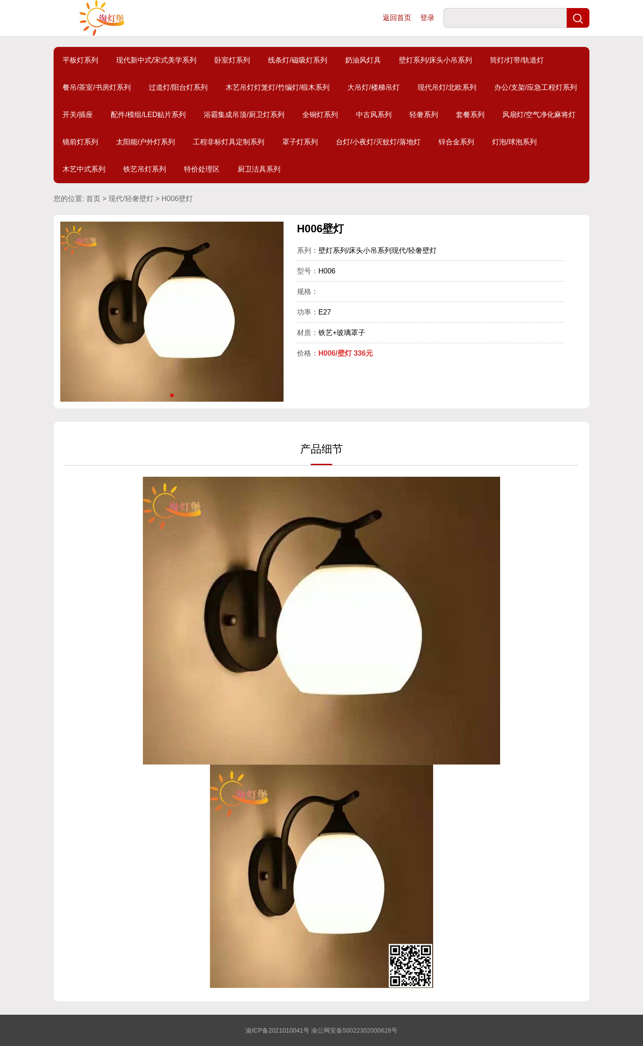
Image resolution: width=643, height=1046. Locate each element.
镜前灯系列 (80, 142)
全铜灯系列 (320, 114)
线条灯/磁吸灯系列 (297, 60)
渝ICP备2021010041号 (277, 1030)
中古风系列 (374, 114)
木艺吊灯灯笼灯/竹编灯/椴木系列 (277, 87)
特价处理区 (202, 169)
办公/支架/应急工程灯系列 (535, 87)
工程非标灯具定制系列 (228, 142)
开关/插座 (78, 114)
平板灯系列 (80, 60)
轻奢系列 (423, 114)
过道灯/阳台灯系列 (178, 87)
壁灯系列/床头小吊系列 (435, 60)
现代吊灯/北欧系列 (447, 87)
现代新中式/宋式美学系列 (156, 60)
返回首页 (397, 17)
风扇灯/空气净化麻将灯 (539, 114)
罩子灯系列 (300, 142)
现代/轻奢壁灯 (131, 198)
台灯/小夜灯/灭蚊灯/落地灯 (378, 142)
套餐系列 (470, 114)
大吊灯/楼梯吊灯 (373, 87)
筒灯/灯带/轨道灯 (517, 60)
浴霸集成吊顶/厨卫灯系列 (244, 114)
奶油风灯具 (363, 60)
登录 (427, 17)
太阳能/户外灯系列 (145, 142)
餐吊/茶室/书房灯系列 (97, 87)
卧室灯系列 (232, 60)
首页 (93, 198)
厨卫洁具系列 (259, 169)
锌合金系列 (456, 142)
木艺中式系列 (84, 169)
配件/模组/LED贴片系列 (148, 114)
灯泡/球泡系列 (514, 142)
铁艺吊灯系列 (144, 169)
